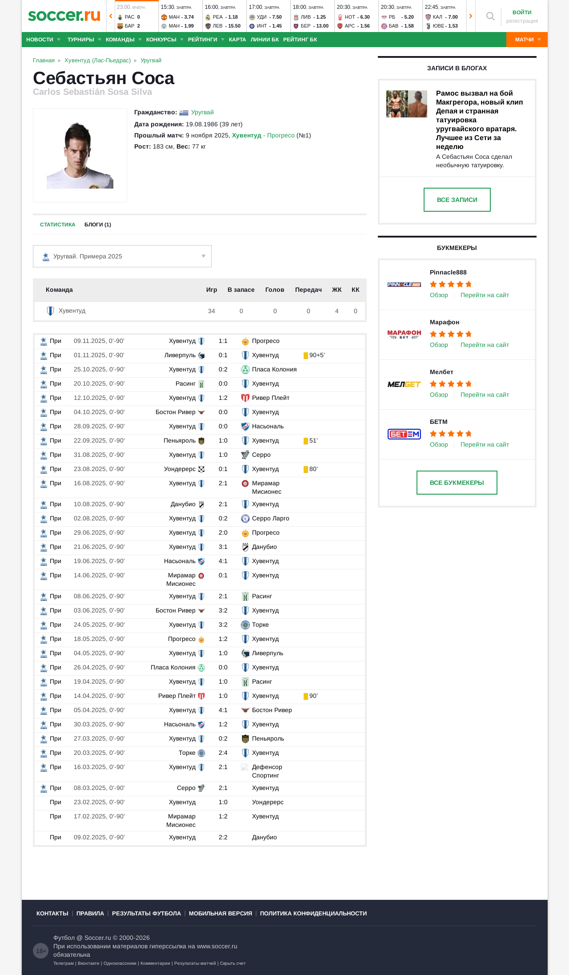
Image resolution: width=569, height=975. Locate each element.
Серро (261, 454)
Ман (174, 17)
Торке (260, 624)
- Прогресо (263, 135)
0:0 (224, 383)
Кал (437, 17)
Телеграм (63, 963)
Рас (130, 17)
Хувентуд (65, 310)
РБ (392, 17)
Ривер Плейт (270, 397)
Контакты (52, 913)
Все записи (457, 199)
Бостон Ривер (176, 411)
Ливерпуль (180, 355)
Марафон (444, 322)
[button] (110, 16)
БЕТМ (439, 421)
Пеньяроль (180, 440)
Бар (130, 25)
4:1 (224, 560)
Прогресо (265, 340)
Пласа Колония (274, 369)
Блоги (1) (97, 225)
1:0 (224, 440)
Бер (306, 25)
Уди (262, 17)
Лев (218, 25)
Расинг (186, 383)
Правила (90, 913)
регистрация (522, 21)
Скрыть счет (233, 963)
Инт (262, 25)
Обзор (439, 294)
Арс (350, 25)
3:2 (224, 610)
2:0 (224, 532)
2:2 (224, 837)
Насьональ (267, 426)
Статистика (58, 225)
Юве (439, 25)
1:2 (224, 397)
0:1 (224, 355)
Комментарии (155, 963)
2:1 (224, 483)
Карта (237, 39)
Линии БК (265, 39)
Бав (394, 25)
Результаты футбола (146, 913)
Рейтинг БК (300, 39)
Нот (350, 17)
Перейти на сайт (485, 294)
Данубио (183, 504)
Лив (306, 17)
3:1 (224, 546)
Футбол (64, 937)
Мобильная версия (220, 913)
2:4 (224, 752)
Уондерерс (180, 468)
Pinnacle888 (448, 272)
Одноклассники (120, 963)
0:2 (224, 369)
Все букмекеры (457, 482)
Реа (218, 17)
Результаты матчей (195, 963)
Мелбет (441, 371)
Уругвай (202, 112)
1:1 (224, 340)
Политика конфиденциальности (313, 913)
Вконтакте (89, 963)
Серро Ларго (270, 518)
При (50, 340)
